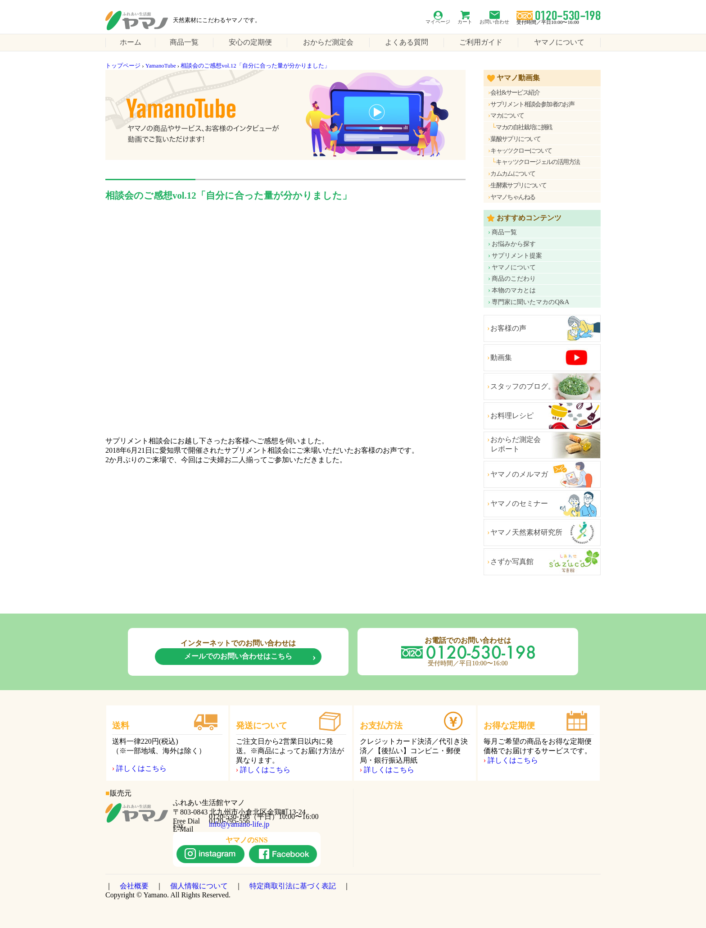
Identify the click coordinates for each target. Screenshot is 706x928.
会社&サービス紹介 (514, 92)
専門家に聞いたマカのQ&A (530, 301)
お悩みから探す (514, 243)
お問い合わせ (494, 21)
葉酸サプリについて (515, 138)
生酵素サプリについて (518, 185)
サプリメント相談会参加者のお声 (532, 104)
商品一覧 (184, 42)
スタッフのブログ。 (522, 386)
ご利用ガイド (480, 42)
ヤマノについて (559, 42)
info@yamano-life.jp (239, 824)
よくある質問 (406, 42)
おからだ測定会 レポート (512, 444)
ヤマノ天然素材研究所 (526, 532)
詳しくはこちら (141, 768)
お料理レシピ (512, 415)
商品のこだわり (514, 278)
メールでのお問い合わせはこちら (238, 656)
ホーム (130, 42)
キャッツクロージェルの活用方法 (537, 161)
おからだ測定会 (328, 42)
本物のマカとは (514, 290)
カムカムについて (512, 173)
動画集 (501, 357)
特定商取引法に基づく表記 (292, 886)
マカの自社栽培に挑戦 (524, 127)
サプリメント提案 (517, 255)
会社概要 (134, 886)
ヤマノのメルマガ (519, 474)
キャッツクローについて (521, 150)
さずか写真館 (512, 561)
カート (464, 21)
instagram (210, 854)
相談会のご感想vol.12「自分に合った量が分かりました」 (255, 66)
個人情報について (199, 886)
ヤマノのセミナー (519, 503)
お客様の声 (508, 328)
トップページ (122, 66)
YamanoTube (160, 66)
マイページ (437, 21)
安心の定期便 (250, 42)
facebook (283, 854)
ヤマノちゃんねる (512, 196)
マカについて (507, 115)
